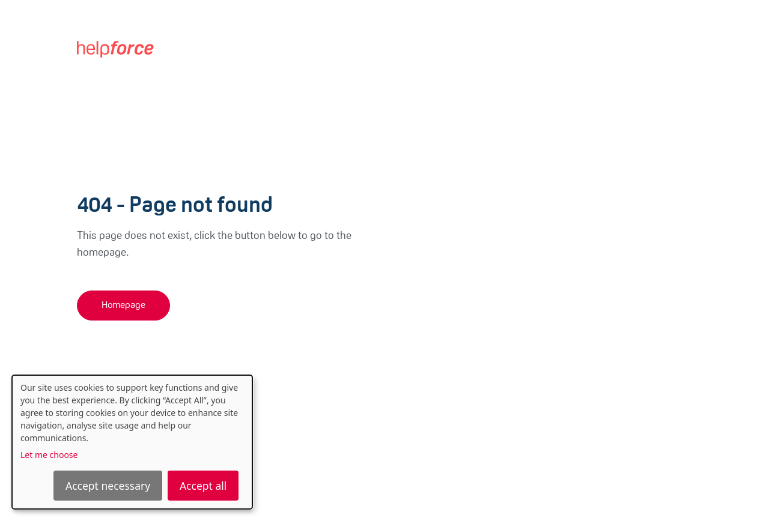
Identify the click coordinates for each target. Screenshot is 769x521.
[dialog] (132, 442)
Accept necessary (107, 485)
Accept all (203, 485)
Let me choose (49, 454)
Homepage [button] (123, 305)
